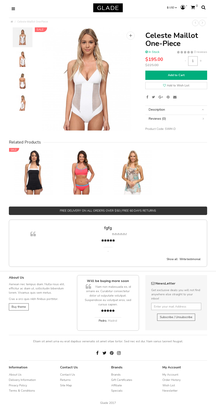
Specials (117, 391)
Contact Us (67, 375)
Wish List (168, 385)
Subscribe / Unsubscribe (176, 317)
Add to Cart (176, 75)
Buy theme (19, 307)
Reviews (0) (176, 119)
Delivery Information (22, 380)
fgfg (108, 228)
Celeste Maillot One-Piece (32, 21)
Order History (171, 380)
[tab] (176, 110)
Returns (65, 380)
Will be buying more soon (108, 281)
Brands (116, 375)
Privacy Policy (18, 385)
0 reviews (200, 52)
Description (176, 109)
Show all (172, 259)
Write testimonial (190, 259)
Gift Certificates (121, 380)
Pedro (103, 321)
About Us (15, 375)
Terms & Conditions (22, 391)
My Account (170, 375)
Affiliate (116, 385)
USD (172, 7)
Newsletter (170, 391)
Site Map (66, 385)
